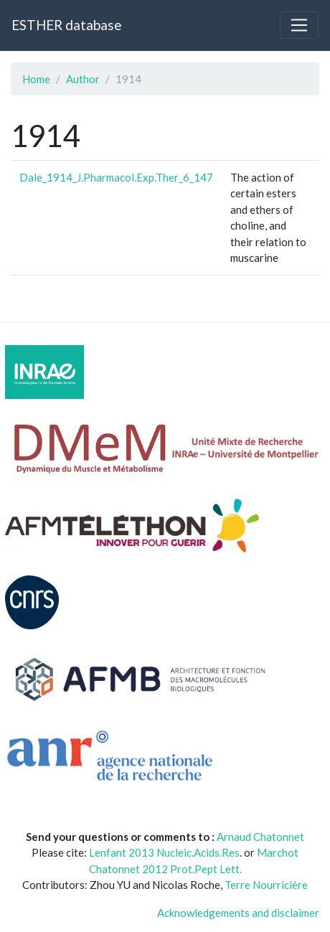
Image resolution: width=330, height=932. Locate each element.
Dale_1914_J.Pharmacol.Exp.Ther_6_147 (116, 177)
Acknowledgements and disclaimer (238, 912)
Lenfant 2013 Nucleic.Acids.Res (164, 852)
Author (83, 78)
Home (36, 78)
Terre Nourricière (266, 884)
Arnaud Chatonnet (260, 836)
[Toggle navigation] (299, 25)
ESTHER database (66, 25)
